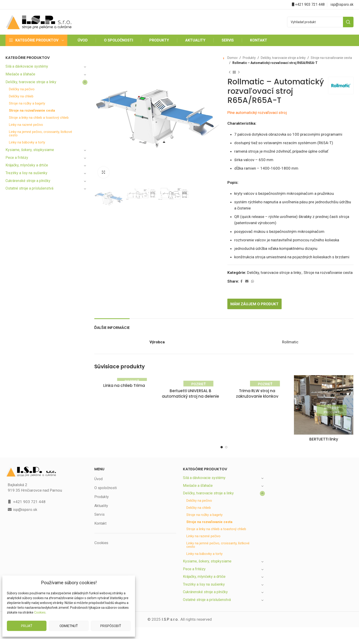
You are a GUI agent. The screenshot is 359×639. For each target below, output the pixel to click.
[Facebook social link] (241, 287)
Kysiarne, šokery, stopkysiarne (30, 150)
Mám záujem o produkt (255, 310)
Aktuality (101, 512)
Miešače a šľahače (20, 74)
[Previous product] (229, 72)
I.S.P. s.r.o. (169, 626)
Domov (232, 58)
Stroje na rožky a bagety (27, 103)
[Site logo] (38, 21)
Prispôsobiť (110, 626)
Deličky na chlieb (22, 96)
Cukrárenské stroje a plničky (28, 181)
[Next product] (239, 72)
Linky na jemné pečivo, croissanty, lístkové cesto (41, 133)
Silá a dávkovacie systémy (27, 66)
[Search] (320, 22)
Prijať (27, 626)
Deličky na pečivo (22, 89)
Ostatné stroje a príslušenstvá (29, 188)
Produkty (248, 58)
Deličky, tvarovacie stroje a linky (31, 82)
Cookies (40, 612)
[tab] (112, 332)
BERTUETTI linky (323, 445)
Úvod (98, 485)
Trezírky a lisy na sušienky (26, 173)
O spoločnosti (105, 494)
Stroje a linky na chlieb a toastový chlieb (39, 118)
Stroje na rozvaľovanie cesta (32, 111)
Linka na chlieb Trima (124, 392)
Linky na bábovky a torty (27, 142)
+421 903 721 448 (310, 4)
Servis (99, 521)
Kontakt (100, 530)
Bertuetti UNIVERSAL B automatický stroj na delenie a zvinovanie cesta (190, 408)
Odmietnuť (68, 626)
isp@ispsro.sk (342, 4)
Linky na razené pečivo (26, 125)
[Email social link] (247, 287)
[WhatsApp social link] (253, 287)
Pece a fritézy (16, 158)
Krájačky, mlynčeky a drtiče (27, 165)
